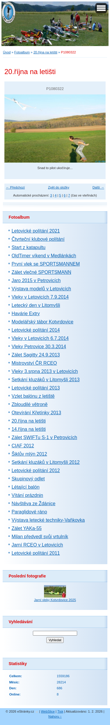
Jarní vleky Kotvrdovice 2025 (55, 600)
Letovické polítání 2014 (35, 330)
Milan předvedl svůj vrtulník (39, 536)
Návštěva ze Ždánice (33, 503)
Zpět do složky (58, 187)
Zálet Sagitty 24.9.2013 (35, 354)
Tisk (60, 711)
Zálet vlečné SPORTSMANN (41, 272)
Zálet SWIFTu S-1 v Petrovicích (44, 437)
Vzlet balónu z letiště (33, 396)
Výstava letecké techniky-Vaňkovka (48, 520)
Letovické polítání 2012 (35, 470)
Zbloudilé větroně (29, 404)
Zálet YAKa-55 (26, 528)
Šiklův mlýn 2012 (29, 453)
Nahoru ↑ (55, 716)
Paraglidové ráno (29, 511)
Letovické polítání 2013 (35, 387)
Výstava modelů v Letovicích (41, 288)
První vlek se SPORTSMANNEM (45, 263)
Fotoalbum (22, 52)
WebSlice (48, 711)
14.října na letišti (28, 429)
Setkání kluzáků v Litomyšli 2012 (45, 462)
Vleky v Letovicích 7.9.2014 (40, 297)
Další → (98, 187)
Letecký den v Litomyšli (35, 305)
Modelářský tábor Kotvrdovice (42, 321)
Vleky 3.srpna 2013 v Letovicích (44, 371)
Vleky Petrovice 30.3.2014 (38, 346)
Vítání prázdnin (27, 495)
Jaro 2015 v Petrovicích (35, 280)
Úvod (7, 52)
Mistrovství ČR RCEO (34, 363)
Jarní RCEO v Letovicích (37, 544)
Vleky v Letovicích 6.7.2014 (40, 338)
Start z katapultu (28, 247)
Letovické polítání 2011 (35, 553)
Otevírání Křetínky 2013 (36, 412)
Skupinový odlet (28, 478)
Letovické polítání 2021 (35, 230)
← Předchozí (15, 187)
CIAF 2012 (22, 445)
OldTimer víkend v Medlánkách (43, 255)
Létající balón (25, 487)
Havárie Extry (25, 313)
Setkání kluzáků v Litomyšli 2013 (45, 379)
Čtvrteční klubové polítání (38, 239)
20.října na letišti (45, 52)
